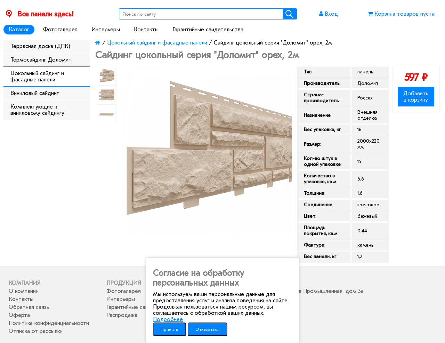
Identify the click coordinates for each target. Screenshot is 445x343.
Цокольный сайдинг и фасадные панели (37, 76)
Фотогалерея (60, 29)
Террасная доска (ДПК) (40, 46)
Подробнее (168, 319)
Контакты (146, 29)
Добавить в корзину (415, 96)
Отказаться (207, 329)
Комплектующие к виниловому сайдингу (37, 110)
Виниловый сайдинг (34, 93)
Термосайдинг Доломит (41, 60)
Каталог (19, 29)
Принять (169, 329)
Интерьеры (105, 29)
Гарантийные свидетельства (207, 29)
